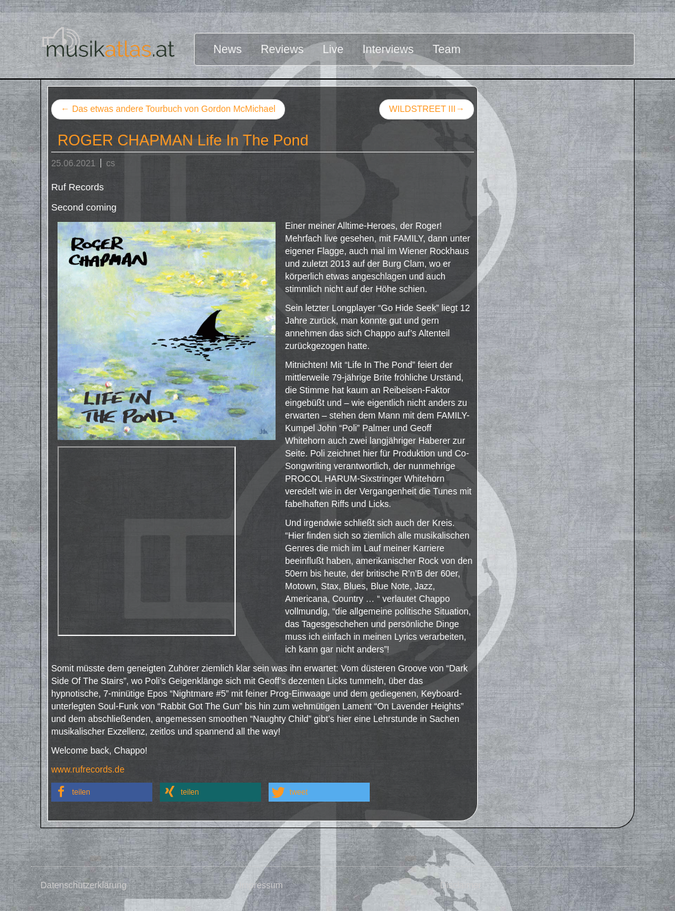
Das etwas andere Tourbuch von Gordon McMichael (168, 109)
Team (447, 49)
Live (333, 49)
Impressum (261, 885)
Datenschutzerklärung (83, 885)
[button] (101, 792)
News (228, 49)
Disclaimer (460, 885)
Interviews (388, 49)
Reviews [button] (282, 49)
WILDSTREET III (427, 109)
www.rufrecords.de (88, 769)
